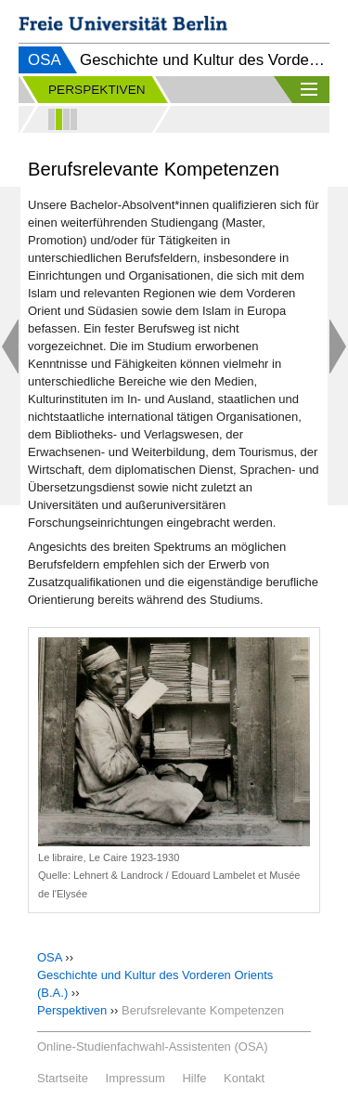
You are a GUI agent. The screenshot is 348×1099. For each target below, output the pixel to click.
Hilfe (194, 1078)
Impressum (135, 1078)
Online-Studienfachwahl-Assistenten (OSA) (152, 1046)
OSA (44, 60)
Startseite (62, 1078)
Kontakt (244, 1078)
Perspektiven (72, 1010)
